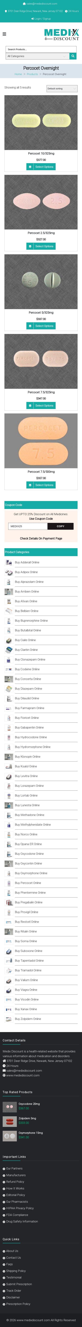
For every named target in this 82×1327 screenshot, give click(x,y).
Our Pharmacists (17, 1201)
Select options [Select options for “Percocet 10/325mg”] (44, 166)
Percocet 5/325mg (41, 312)
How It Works (15, 1188)
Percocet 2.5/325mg (41, 233)
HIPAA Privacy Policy (20, 1208)
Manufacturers (16, 1175)
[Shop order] (62, 88)
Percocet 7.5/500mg (41, 471)
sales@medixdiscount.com (41, 3)
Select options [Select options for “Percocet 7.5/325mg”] (44, 405)
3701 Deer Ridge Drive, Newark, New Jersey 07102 (35, 11)
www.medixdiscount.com (22, 1075)
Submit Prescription (19, 1284)
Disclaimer (13, 1297)
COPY (60, 526)
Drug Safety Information (22, 1221)
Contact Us (13, 1257)
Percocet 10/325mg (41, 153)
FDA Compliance (17, 1215)
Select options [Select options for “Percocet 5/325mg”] (44, 326)
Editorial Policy (15, 1195)
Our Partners (14, 1168)
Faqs (9, 1264)
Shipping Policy (16, 1271)
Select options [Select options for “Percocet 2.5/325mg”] (44, 246)
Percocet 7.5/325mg (41, 392)
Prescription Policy (18, 1304)
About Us (12, 1251)
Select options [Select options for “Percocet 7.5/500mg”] (44, 485)
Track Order (13, 1290)
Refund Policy (15, 1181)
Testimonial (13, 1277)
